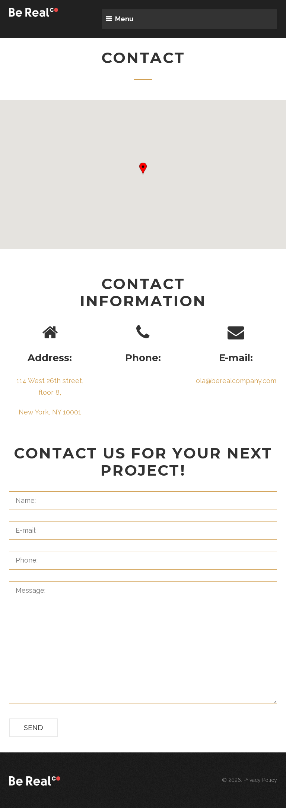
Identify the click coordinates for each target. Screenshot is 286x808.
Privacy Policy (260, 780)
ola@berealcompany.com (236, 381)
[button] (143, 169)
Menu (124, 19)
